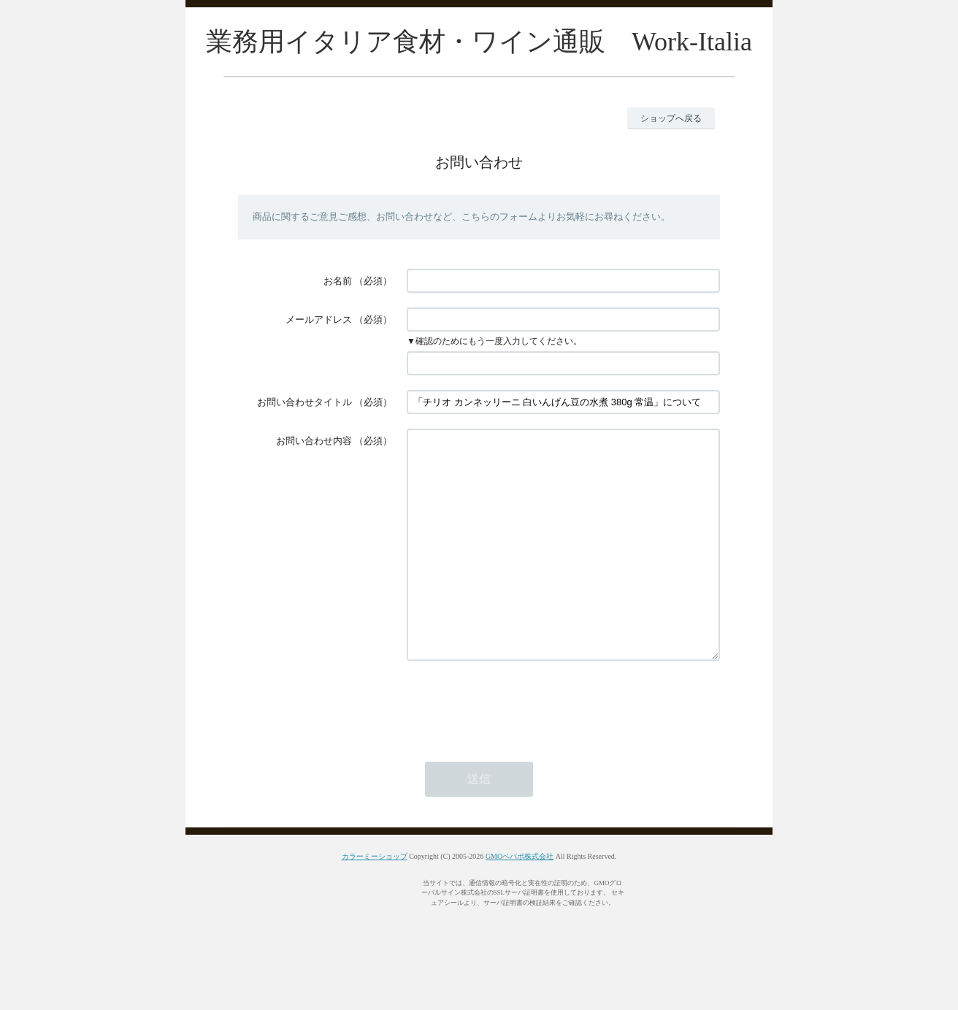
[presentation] (518, 747)
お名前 (337, 280)
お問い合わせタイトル (304, 402)
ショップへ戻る (671, 118)
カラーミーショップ (374, 900)
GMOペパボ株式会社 (519, 900)
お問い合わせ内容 (314, 440)
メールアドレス (319, 319)
